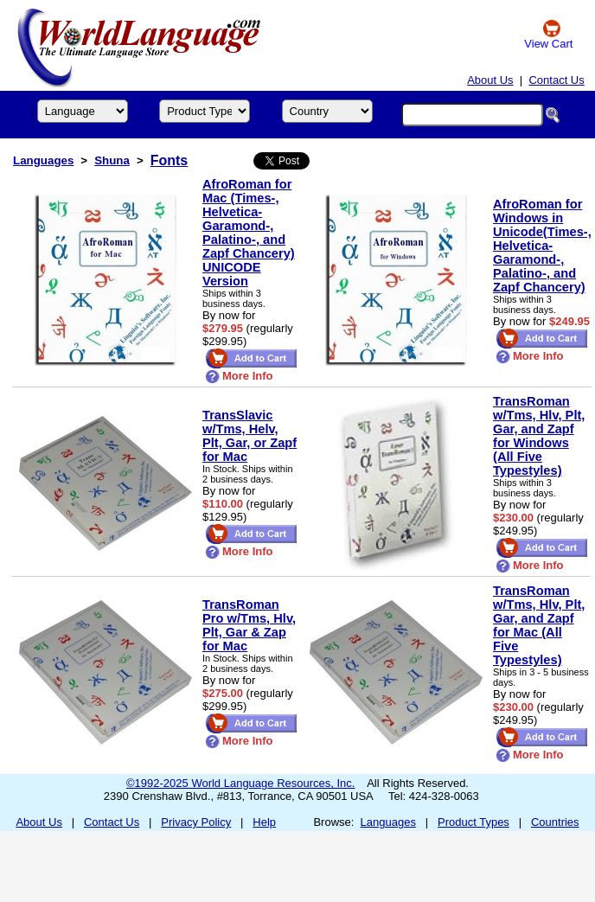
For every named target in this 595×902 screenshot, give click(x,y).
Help (264, 822)
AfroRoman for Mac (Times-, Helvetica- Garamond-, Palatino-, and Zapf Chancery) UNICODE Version (248, 232)
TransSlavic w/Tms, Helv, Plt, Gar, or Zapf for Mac (249, 436)
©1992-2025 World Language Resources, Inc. (240, 783)
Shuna (112, 160)
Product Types (473, 822)
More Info (239, 375)
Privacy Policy (196, 822)
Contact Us (556, 80)
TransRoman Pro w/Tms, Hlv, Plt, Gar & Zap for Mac (249, 625)
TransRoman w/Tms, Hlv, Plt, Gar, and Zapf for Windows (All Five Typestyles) (539, 435)
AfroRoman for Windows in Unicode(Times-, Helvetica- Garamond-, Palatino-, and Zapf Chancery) (542, 245)
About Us (490, 80)
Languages (43, 160)
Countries (555, 822)
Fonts (169, 160)
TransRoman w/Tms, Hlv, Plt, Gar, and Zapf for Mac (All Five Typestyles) (539, 625)
